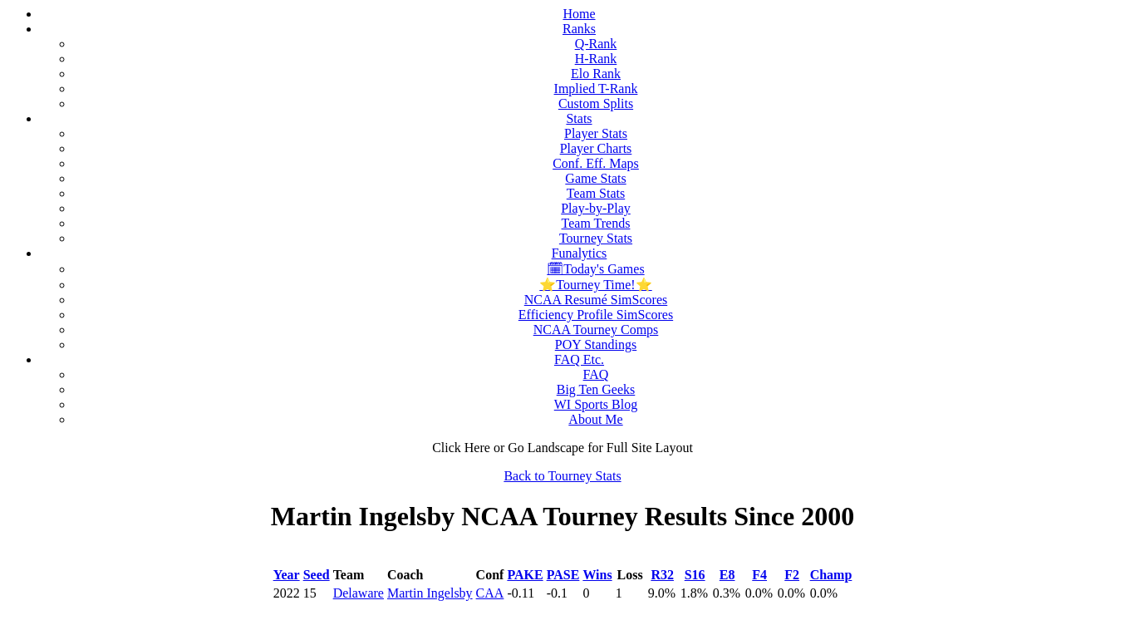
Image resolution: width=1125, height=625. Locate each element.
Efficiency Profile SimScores (595, 315)
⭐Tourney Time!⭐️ (595, 285)
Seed (316, 575)
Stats (579, 118)
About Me (595, 419)
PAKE (525, 575)
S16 (695, 575)
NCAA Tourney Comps (596, 329)
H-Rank (596, 59)
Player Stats (595, 133)
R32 (662, 575)
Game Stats (595, 178)
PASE (563, 575)
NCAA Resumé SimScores (595, 300)
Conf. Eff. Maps (596, 163)
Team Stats (596, 193)
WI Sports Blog (595, 404)
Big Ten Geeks (596, 389)
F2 (791, 575)
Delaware (358, 593)
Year (286, 575)
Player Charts (596, 148)
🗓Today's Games (595, 269)
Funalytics (579, 253)
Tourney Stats (595, 238)
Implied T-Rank (596, 88)
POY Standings (596, 344)
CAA (490, 593)
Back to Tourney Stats (562, 476)
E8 (727, 575)
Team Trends (596, 223)
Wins (597, 575)
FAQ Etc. (579, 359)
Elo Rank (596, 73)
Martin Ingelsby (430, 593)
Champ (831, 575)
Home (578, 14)
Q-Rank (596, 44)
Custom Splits (595, 103)
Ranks (579, 29)
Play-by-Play (596, 208)
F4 (759, 575)
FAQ (596, 374)
